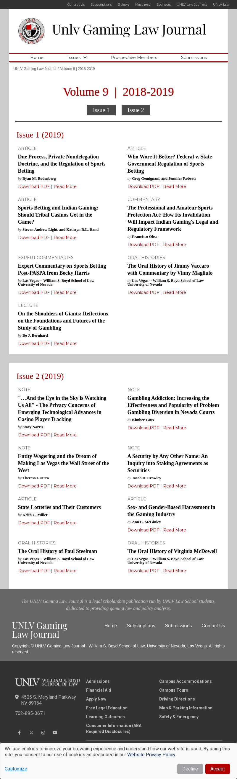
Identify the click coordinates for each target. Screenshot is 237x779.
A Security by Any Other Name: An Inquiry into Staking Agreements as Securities (168, 463)
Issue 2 (136, 110)
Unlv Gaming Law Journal (129, 29)
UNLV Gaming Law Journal (35, 69)
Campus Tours (173, 690)
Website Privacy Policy (151, 754)
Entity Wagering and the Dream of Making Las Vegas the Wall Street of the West (63, 463)
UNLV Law (221, 4)
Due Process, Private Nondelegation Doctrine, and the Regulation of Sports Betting (62, 164)
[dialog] (118, 761)
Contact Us (76, 4)
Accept (217, 769)
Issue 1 (101, 110)
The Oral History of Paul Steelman (57, 551)
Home (36, 57)
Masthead (143, 4)
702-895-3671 (30, 713)
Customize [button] (16, 769)
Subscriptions (101, 4)
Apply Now (96, 699)
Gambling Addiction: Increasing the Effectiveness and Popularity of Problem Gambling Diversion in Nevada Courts (173, 405)
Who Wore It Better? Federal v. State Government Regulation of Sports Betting (170, 164)
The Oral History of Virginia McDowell (172, 551)
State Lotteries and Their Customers (59, 507)
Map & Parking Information (185, 708)
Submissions (194, 57)
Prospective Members (134, 57)
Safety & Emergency (179, 716)
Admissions (98, 681)
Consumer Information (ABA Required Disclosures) (113, 728)
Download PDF (34, 186)
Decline (190, 769)
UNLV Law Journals (192, 4)
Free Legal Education (107, 708)
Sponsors (164, 4)
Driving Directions (177, 699)
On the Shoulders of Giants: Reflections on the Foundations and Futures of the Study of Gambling (63, 321)
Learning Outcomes (105, 716)
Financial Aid (98, 690)
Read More (64, 186)
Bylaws (123, 4)
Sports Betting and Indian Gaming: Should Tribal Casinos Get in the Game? (58, 215)
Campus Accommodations (185, 681)
